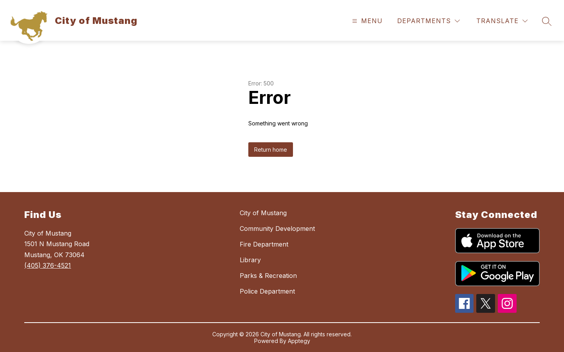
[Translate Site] (502, 21)
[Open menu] (366, 21)
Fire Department (264, 244)
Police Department (267, 291)
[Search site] (546, 21)
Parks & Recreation (268, 275)
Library (250, 260)
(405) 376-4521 (47, 265)
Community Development (277, 228)
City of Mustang (263, 213)
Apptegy (299, 340)
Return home (270, 149)
